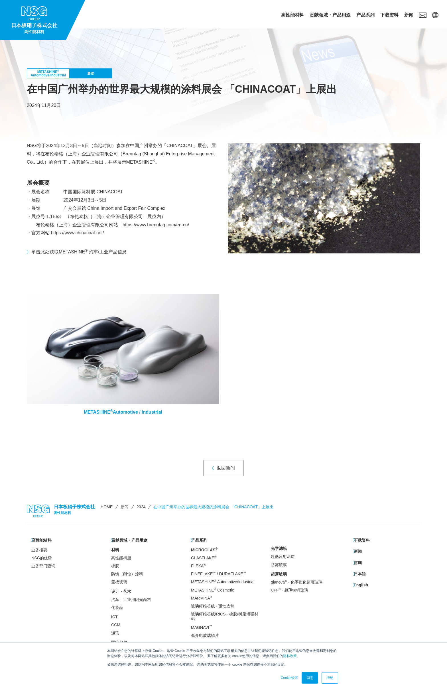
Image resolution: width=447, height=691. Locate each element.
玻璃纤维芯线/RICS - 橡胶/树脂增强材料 (224, 616)
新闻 (408, 15)
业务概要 (39, 549)
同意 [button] (309, 678)
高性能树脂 (121, 557)
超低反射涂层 (283, 556)
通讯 (115, 632)
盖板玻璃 (119, 581)
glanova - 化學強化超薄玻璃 (296, 582)
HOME (107, 507)
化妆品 (117, 607)
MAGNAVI (201, 626)
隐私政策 (290, 656)
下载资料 (389, 15)
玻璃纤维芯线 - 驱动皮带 (212, 605)
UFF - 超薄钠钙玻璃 (289, 590)
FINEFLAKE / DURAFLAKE (218, 573)
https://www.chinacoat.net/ (77, 232)
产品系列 (365, 15)
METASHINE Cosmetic (212, 589)
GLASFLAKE (203, 557)
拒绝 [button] (329, 678)
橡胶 (115, 565)
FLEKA (198, 565)
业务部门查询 (43, 565)
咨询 (357, 562)
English (360, 583)
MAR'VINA (201, 597)
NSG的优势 (41, 557)
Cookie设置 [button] (289, 678)
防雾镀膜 (279, 564)
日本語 (359, 572)
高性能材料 (292, 15)
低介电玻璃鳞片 (205, 635)
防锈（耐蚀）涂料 (127, 573)
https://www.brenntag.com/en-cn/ (156, 224)
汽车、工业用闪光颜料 (131, 599)
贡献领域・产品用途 (330, 15)
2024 (141, 507)
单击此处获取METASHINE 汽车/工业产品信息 (79, 251)
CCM (115, 624)
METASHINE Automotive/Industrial (222, 581)
